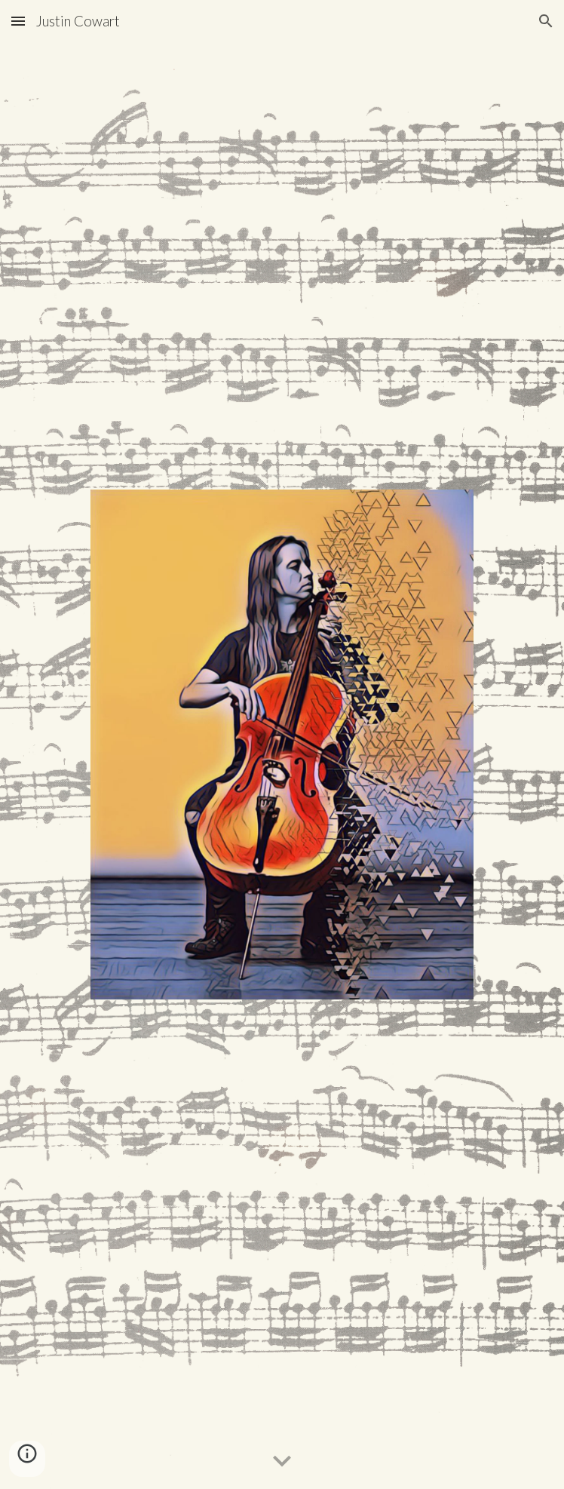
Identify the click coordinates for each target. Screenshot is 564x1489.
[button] (18, 20)
